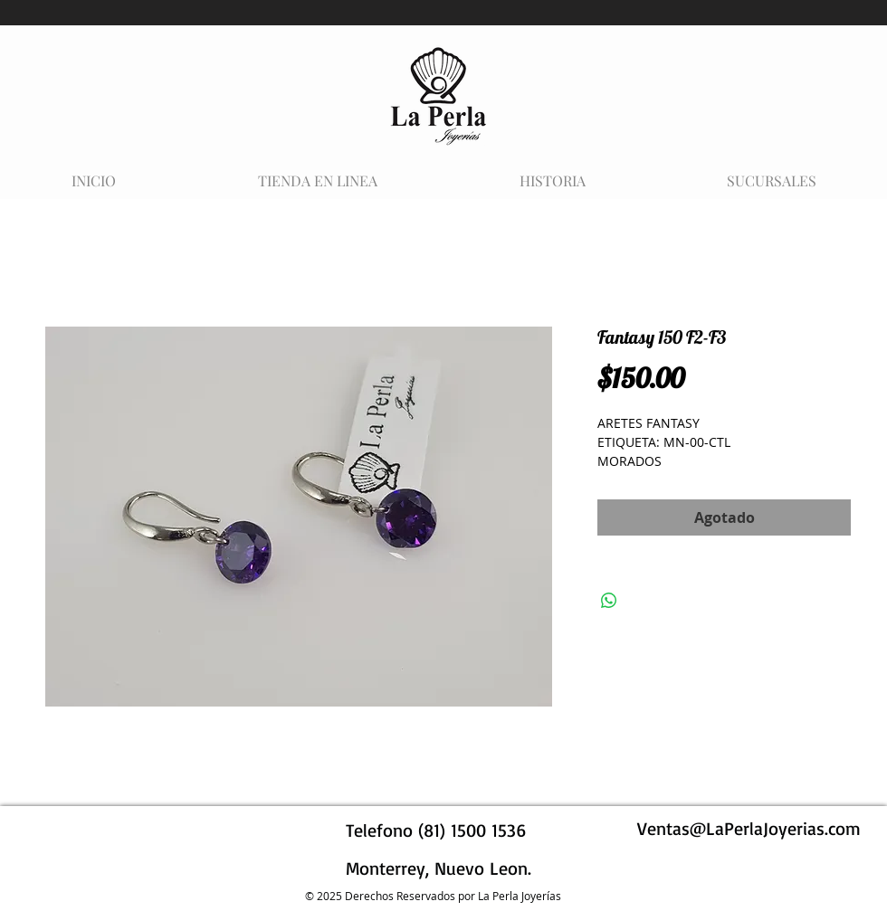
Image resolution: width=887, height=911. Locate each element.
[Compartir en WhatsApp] (609, 601)
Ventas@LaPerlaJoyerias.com (749, 828)
